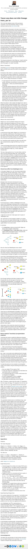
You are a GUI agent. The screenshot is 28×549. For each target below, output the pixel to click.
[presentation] (10, 369)
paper (7, 67)
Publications (11, 11)
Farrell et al (12, 461)
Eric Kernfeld (14, 6)
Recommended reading (11, 12)
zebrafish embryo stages (16, 386)
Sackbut (20, 12)
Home (5, 11)
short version (14, 26)
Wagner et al (6, 461)
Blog (16, 11)
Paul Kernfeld (23, 539)
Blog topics (21, 11)
